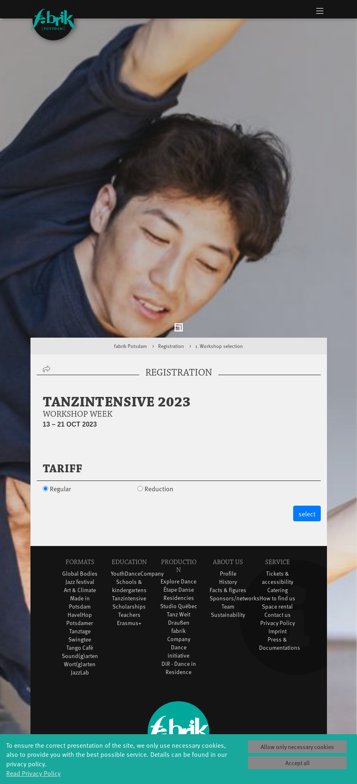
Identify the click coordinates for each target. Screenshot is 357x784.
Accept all (297, 763)
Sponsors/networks (234, 565)
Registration (171, 313)
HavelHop (80, 582)
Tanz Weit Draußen (178, 585)
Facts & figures (228, 557)
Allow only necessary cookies (297, 747)
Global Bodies (80, 540)
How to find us (277, 565)
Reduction (159, 455)
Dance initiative (178, 618)
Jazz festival (79, 549)
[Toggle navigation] (320, 10)
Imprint (277, 598)
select (307, 480)
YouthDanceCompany (137, 540)
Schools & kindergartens (129, 553)
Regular (60, 455)
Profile (228, 540)
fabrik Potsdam (130, 313)
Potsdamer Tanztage (79, 594)
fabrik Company (178, 602)
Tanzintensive (129, 565)
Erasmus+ (129, 590)
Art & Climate (80, 557)
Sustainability (228, 582)
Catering (277, 557)
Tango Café (79, 614)
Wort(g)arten (80, 631)
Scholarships (129, 573)
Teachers (129, 582)
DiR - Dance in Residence (178, 635)
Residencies (178, 565)
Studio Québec (178, 573)
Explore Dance (178, 548)
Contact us (277, 582)
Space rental (277, 573)
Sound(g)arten (80, 623)
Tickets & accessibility (277, 545)
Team (228, 573)
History (228, 549)
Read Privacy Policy (33, 772)
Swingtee (79, 606)
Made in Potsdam (80, 569)
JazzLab (80, 639)
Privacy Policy (277, 590)
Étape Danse (178, 556)
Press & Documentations (279, 610)
